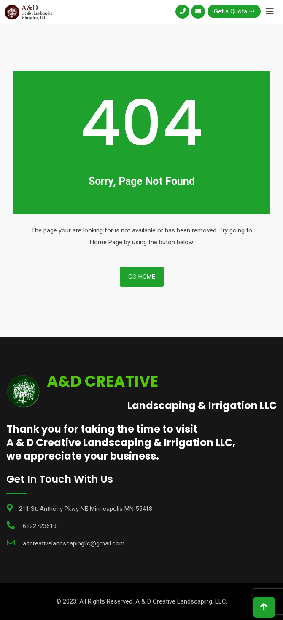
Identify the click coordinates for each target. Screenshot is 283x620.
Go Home (141, 277)
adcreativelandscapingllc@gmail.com (74, 543)
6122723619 (40, 526)
